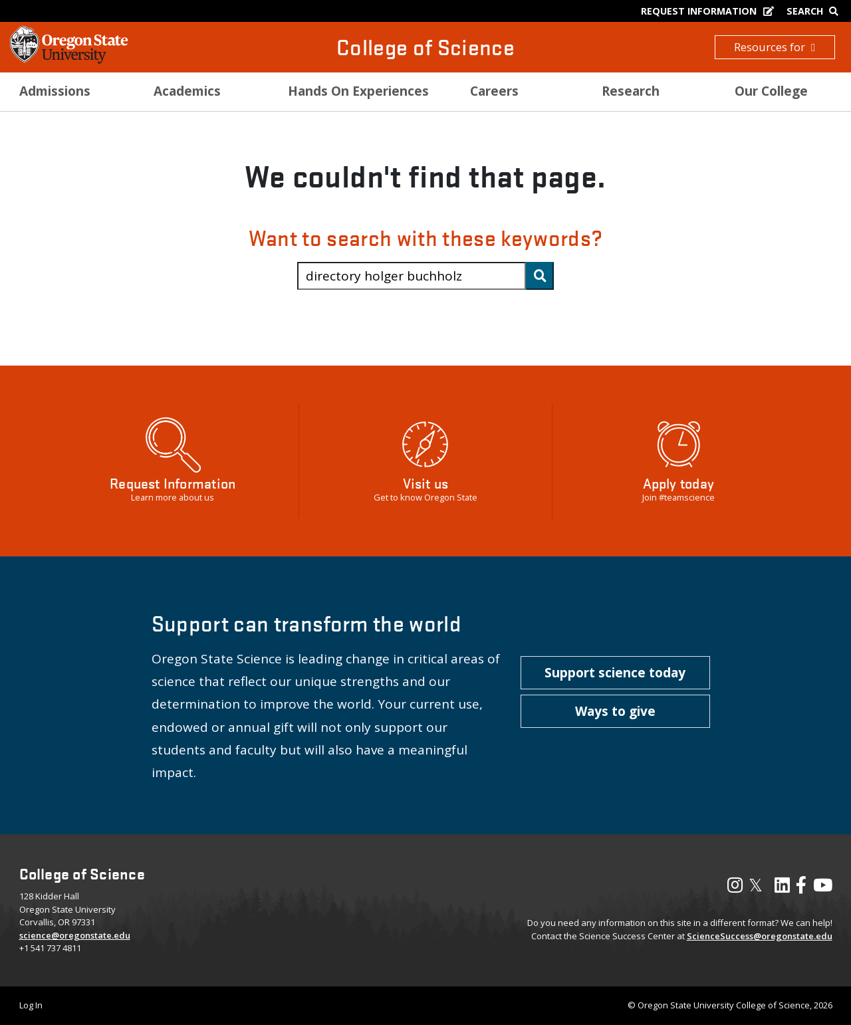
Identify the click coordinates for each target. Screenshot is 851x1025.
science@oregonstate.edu (74, 935)
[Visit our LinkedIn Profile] (782, 888)
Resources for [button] (774, 47)
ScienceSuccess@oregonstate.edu (759, 936)
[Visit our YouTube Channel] (822, 888)
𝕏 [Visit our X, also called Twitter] (756, 885)
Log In (31, 1005)
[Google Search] (815, 11)
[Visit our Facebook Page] (801, 888)
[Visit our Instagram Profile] (735, 888)
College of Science (425, 47)
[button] (615, 672)
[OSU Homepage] (69, 59)
